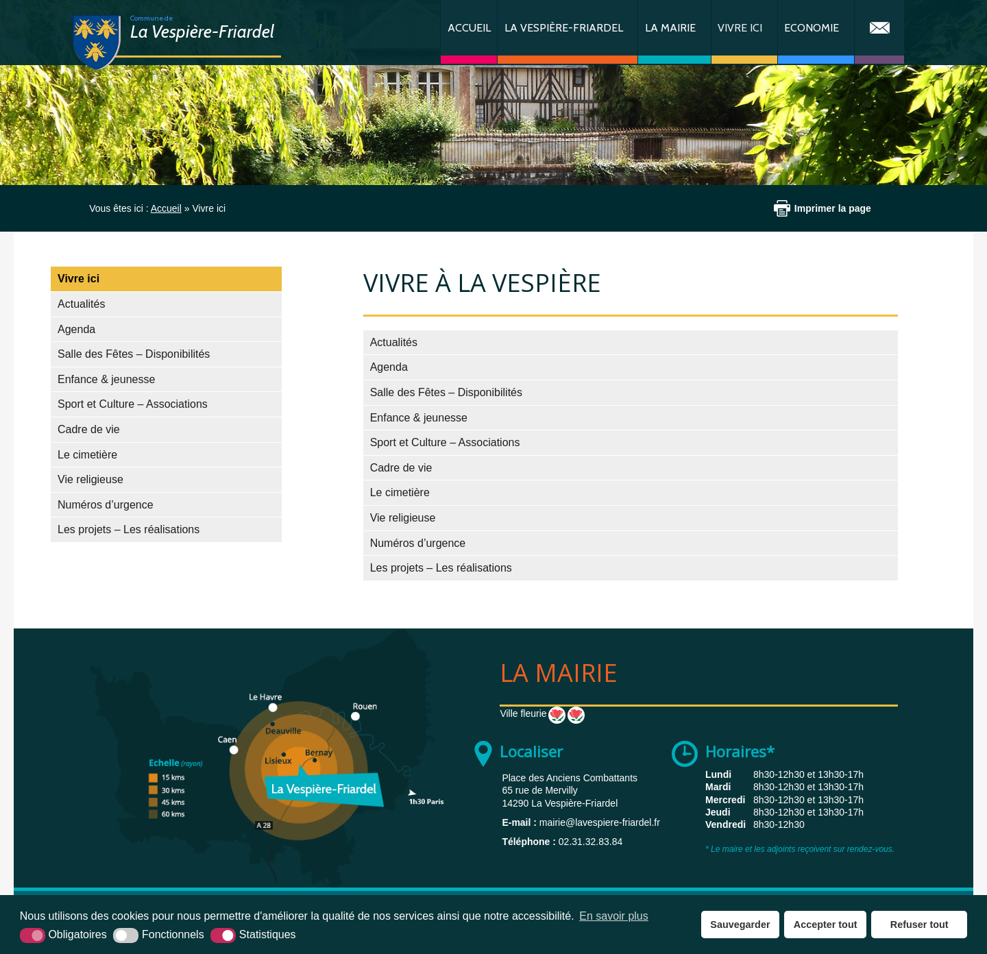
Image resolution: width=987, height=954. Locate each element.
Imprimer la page (832, 208)
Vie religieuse (90, 479)
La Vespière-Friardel (563, 27)
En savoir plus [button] (613, 916)
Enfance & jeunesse (106, 379)
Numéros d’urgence (106, 505)
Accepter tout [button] (825, 924)
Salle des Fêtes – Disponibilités (134, 354)
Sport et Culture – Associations (133, 404)
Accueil (469, 27)
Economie (811, 27)
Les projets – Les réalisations (128, 529)
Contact (879, 32)
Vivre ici (740, 27)
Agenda (76, 329)
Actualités (81, 304)
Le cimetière (87, 455)
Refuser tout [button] (919, 924)
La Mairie (670, 27)
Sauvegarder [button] (740, 924)
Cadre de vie (89, 429)
